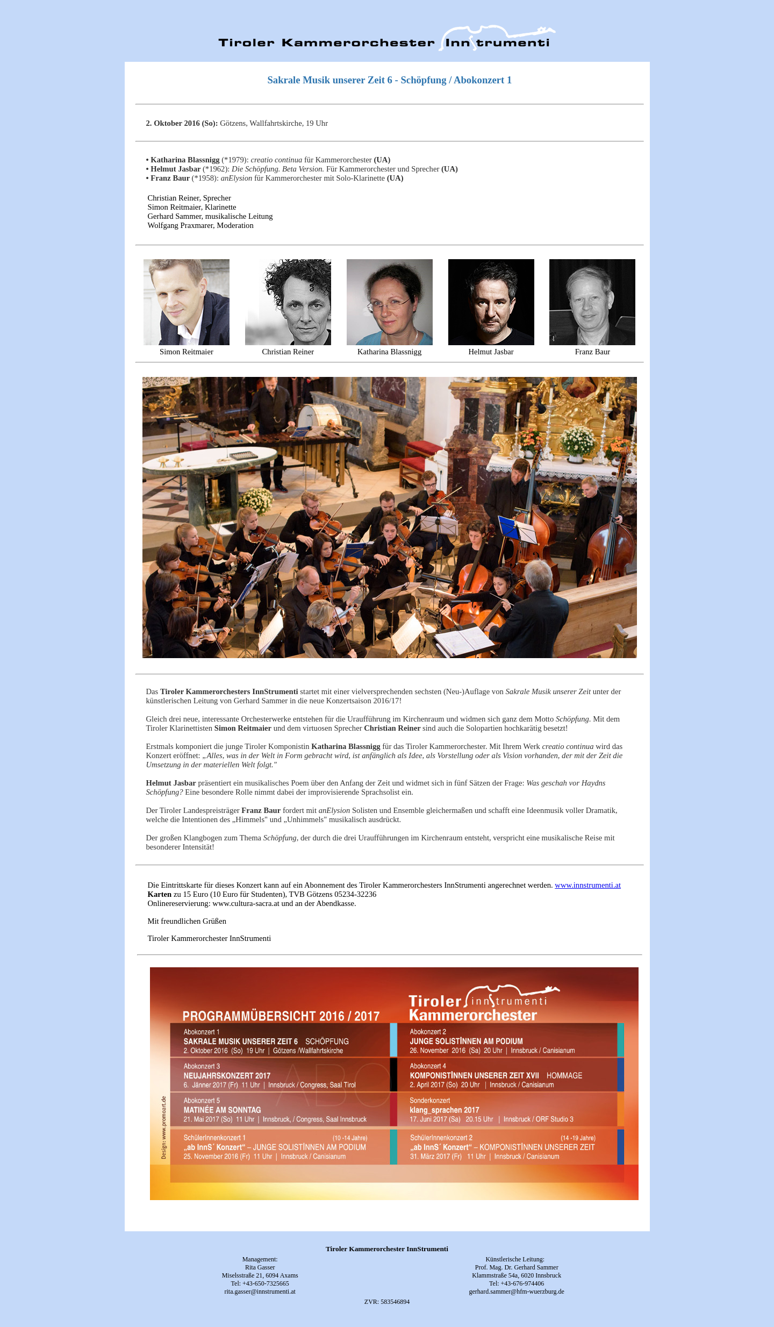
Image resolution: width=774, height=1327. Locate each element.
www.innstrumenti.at (588, 885)
